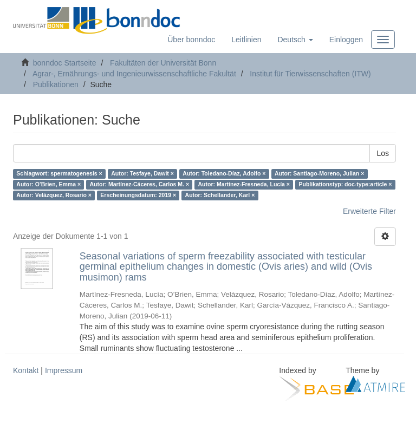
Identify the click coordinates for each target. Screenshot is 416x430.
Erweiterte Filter (369, 211)
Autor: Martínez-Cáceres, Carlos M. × (140, 184)
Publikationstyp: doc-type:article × (345, 184)
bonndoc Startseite (64, 62)
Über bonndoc (191, 39)
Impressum (63, 370)
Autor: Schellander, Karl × (220, 195)
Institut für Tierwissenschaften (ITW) (310, 73)
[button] (295, 39)
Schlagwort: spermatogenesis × (59, 174)
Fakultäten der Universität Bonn (163, 62)
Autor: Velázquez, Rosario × (54, 195)
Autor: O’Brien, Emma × (48, 184)
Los (382, 153)
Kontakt (25, 370)
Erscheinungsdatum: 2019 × (138, 195)
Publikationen (56, 84)
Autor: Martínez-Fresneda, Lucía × (244, 184)
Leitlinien (246, 39)
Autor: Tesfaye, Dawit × (142, 174)
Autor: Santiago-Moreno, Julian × (319, 174)
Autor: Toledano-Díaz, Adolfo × (224, 174)
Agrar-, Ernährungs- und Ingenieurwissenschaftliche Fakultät (134, 73)
